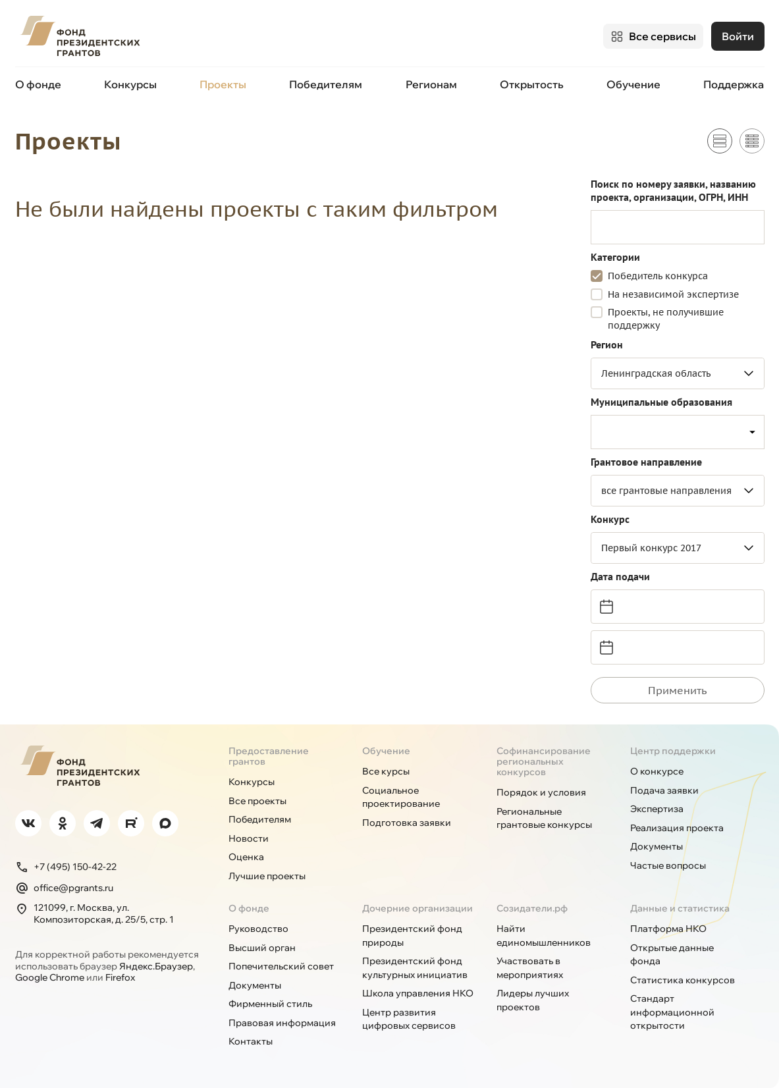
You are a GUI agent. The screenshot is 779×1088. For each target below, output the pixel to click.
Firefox (120, 977)
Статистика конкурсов (682, 979)
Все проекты (257, 800)
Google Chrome (49, 977)
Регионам (431, 84)
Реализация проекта (677, 827)
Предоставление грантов (268, 755)
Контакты (250, 1041)
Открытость (532, 84)
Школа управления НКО (417, 992)
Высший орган (262, 947)
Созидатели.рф (532, 907)
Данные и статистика (680, 907)
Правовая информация (282, 1022)
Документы (656, 846)
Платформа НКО (668, 928)
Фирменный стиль (270, 1003)
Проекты (223, 84)
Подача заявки (664, 790)
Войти (738, 36)
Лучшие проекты (267, 875)
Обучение (633, 84)
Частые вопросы (668, 865)
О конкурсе (657, 770)
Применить (677, 689)
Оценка (246, 856)
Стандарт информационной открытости (672, 1011)
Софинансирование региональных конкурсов (544, 760)
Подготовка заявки (406, 822)
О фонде (38, 84)
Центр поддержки (673, 750)
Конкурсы (130, 84)
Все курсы (386, 770)
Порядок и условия (541, 792)
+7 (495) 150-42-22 (66, 866)
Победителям (325, 84)
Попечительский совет (281, 965)
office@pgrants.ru (64, 887)
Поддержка (733, 84)
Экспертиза (657, 808)
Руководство (258, 928)
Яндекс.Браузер (156, 965)
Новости (248, 838)
